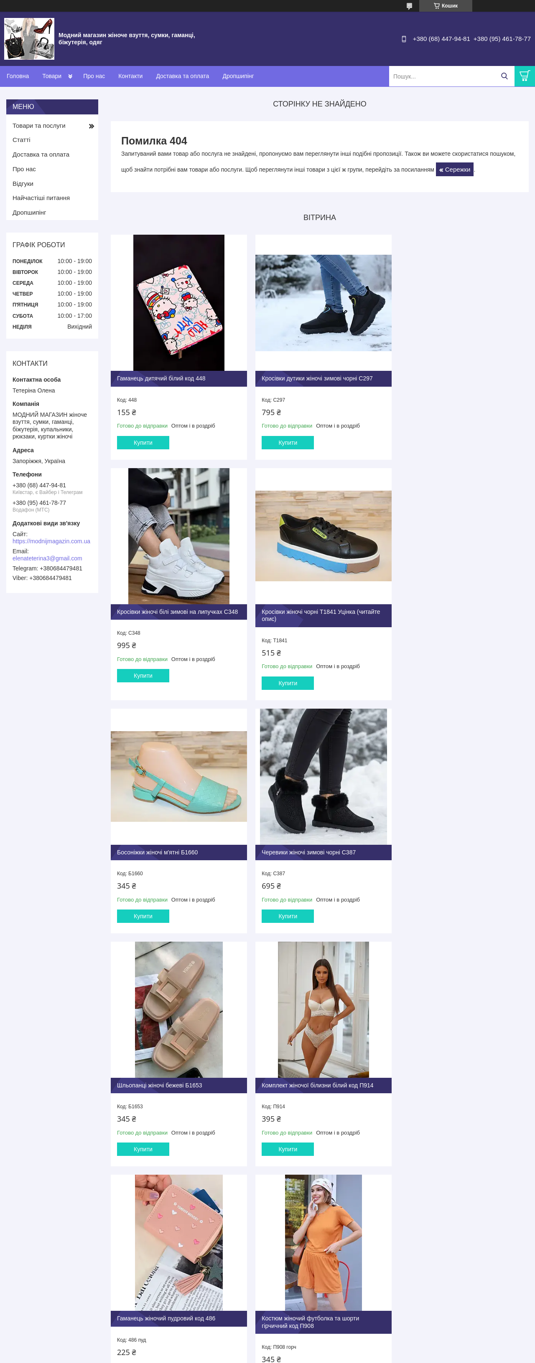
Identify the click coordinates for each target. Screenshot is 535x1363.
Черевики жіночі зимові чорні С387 (445, 611)
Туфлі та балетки (167, 1252)
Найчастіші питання (41, 197)
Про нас (94, 76)
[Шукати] (504, 76)
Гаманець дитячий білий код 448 (161, 374)
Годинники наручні (169, 1314)
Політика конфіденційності (413, 1355)
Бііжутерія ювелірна (171, 1305)
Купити (143, 438)
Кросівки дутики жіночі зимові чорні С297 (313, 374)
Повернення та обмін (302, 1267)
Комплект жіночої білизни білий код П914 (313, 847)
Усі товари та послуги (317, 1188)
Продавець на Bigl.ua (267, 1347)
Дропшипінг (238, 76)
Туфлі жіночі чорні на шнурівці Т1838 (448, 1076)
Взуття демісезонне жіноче (180, 1261)
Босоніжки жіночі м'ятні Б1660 (298, 611)
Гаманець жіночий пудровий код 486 (447, 847)
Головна (18, 76)
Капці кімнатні (163, 1278)
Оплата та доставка (301, 1259)
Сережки (458, 169)
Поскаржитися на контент (348, 1355)
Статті (22, 139)
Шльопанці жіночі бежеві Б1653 (159, 847)
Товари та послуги (39, 125)
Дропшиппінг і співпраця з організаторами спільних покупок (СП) (328, 1246)
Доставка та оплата (182, 76)
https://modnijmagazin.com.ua (51, 541)
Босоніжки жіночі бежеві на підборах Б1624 (316, 1076)
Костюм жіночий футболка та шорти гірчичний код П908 (165, 1080)
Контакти (130, 76)
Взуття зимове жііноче (174, 1270)
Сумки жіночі (162, 1287)
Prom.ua (306, 1340)
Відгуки (23, 183)
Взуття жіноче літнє (170, 1243)
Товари (51, 76)
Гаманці (156, 1296)
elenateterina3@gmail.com (47, 558)
